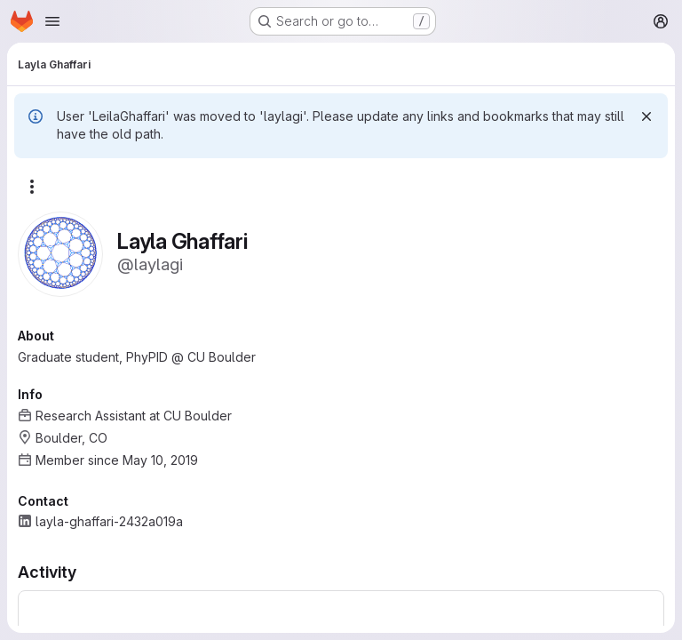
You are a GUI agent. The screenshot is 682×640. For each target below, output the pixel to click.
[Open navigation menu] (52, 21)
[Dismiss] (646, 116)
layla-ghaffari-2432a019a (109, 521)
